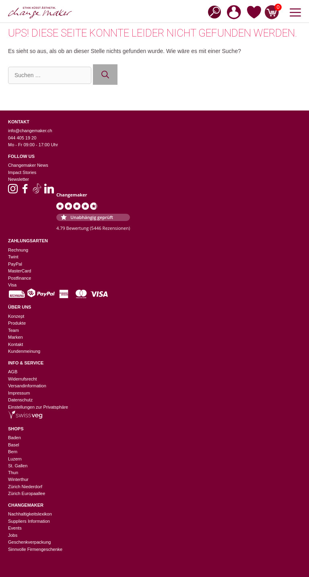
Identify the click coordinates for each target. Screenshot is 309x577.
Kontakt (15, 344)
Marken (15, 337)
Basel (13, 444)
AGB (12, 371)
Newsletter (18, 179)
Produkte (17, 323)
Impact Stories (22, 172)
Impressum (19, 393)
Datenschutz (20, 399)
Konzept (16, 316)
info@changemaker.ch (30, 130)
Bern (12, 451)
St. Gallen (17, 465)
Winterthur (18, 479)
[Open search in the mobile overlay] (212, 11)
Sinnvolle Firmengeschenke (35, 549)
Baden (14, 437)
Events (15, 528)
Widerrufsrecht (22, 378)
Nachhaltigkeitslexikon (30, 514)
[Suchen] (105, 74)
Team (13, 330)
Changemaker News (28, 165)
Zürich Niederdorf (25, 486)
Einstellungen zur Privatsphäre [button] (38, 407)
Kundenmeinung (24, 351)
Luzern (15, 458)
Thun (13, 472)
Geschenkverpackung (29, 542)
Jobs (12, 535)
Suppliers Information (29, 521)
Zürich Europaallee (26, 493)
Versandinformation (27, 385)
